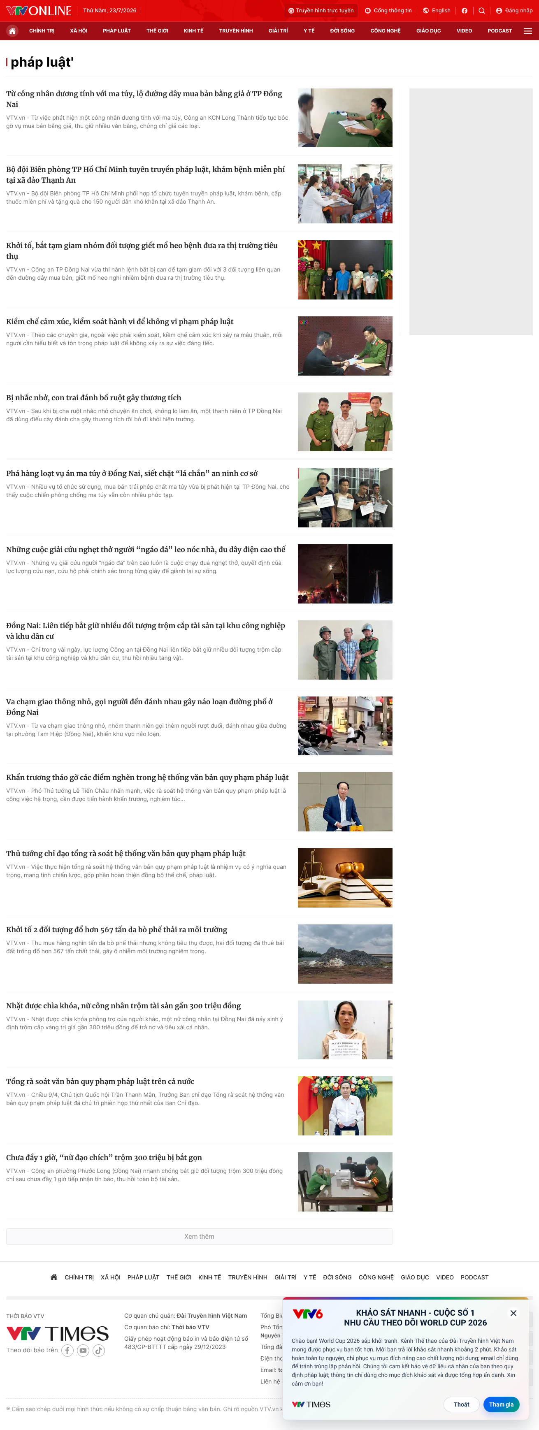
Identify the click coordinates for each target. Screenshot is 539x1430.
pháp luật (117, 31)
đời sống (342, 31)
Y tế (309, 31)
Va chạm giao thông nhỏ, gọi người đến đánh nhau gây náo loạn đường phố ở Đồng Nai (139, 707)
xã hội (78, 31)
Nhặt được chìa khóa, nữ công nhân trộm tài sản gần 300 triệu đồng (123, 1005)
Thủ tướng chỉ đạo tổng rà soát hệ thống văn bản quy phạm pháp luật (126, 853)
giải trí (278, 31)
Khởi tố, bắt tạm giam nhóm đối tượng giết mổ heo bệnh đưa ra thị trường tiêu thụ (142, 251)
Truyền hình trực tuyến (321, 10)
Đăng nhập (514, 10)
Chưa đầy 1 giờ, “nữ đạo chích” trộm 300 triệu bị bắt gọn (104, 1157)
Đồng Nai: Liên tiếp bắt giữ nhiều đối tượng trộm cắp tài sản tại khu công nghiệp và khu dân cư (145, 631)
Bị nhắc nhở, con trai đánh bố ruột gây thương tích (93, 397)
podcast (500, 31)
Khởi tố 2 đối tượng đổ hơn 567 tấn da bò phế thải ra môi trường (116, 929)
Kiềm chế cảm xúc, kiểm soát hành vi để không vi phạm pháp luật (120, 321)
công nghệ (386, 31)
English (436, 10)
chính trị (41, 31)
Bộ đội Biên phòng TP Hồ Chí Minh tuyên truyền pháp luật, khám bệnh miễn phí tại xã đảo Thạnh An (145, 175)
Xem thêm (199, 1236)
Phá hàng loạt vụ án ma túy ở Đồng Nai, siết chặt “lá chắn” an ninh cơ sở (132, 473)
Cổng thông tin (388, 10)
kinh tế (194, 31)
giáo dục (428, 31)
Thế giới (157, 31)
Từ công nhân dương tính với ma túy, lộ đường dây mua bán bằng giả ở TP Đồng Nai (144, 99)
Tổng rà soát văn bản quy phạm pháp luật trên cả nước (100, 1081)
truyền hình (236, 31)
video (464, 31)
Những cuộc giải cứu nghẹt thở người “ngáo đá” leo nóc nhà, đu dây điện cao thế (145, 549)
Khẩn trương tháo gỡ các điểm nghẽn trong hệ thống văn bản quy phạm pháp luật (147, 777)
